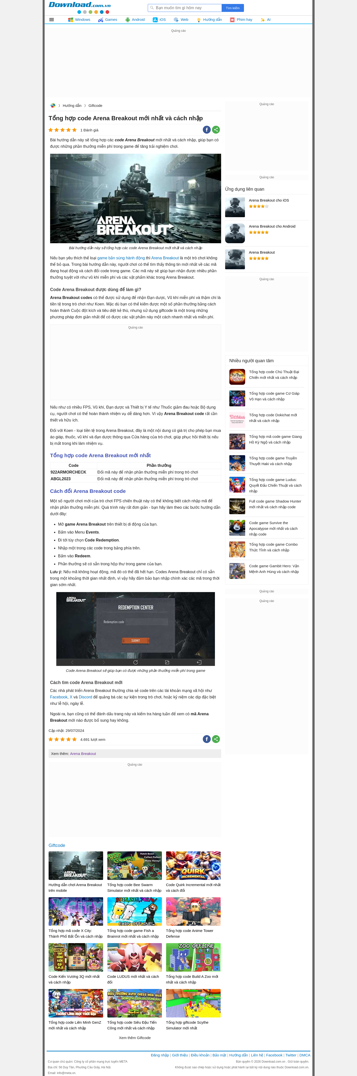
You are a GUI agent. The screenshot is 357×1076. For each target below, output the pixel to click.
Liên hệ (257, 1055)
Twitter (290, 1055)
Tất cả (54, 20)
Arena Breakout (165, 258)
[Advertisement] (178, 68)
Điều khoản (200, 1055)
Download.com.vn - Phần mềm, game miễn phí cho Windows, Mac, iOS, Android (80, 7)
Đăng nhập (160, 1055)
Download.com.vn (53, 106)
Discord (85, 697)
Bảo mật (219, 1055)
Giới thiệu (180, 1055)
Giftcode (95, 105)
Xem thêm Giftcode (135, 1038)
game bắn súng (111, 258)
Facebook (58, 697)
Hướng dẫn (72, 105)
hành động (135, 258)
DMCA (304, 1055)
